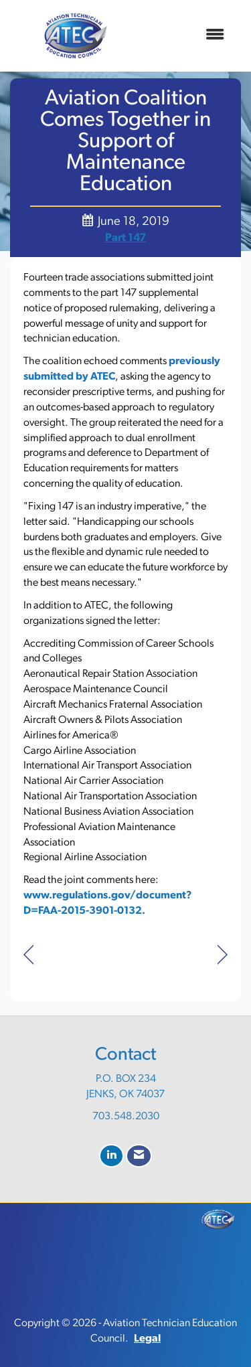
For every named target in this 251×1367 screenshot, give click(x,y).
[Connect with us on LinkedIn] (111, 1156)
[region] (223, 955)
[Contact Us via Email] (139, 1156)
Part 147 (125, 238)
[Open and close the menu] (188, 35)
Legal (147, 1339)
